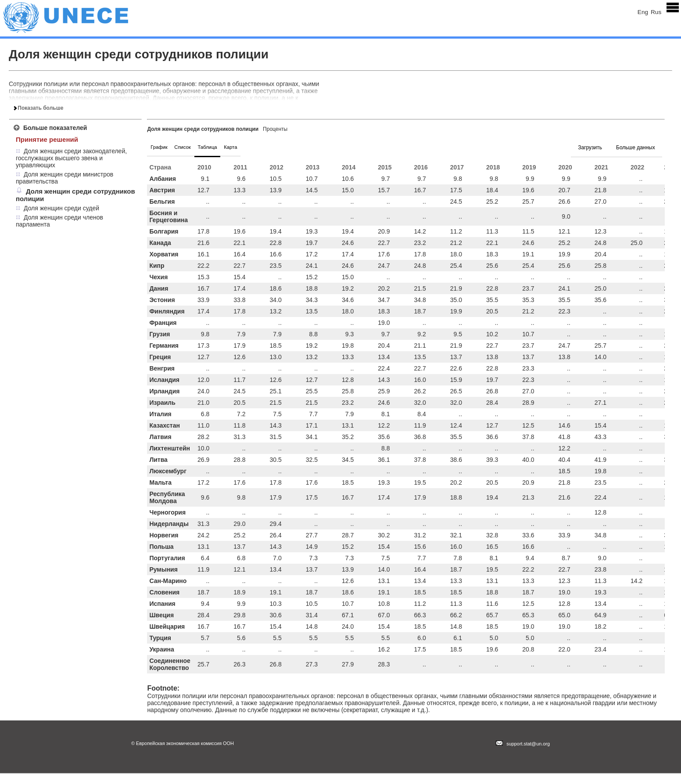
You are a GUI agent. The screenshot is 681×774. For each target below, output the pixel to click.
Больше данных (635, 147)
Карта (259, 147)
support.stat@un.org (522, 744)
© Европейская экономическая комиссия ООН (182, 744)
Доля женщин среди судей (61, 208)
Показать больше (38, 108)
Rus (656, 12)
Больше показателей (55, 127)
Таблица (228, 147)
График (163, 147)
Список (195, 147)
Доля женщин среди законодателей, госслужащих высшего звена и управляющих (71, 158)
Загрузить (590, 147)
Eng (643, 12)
